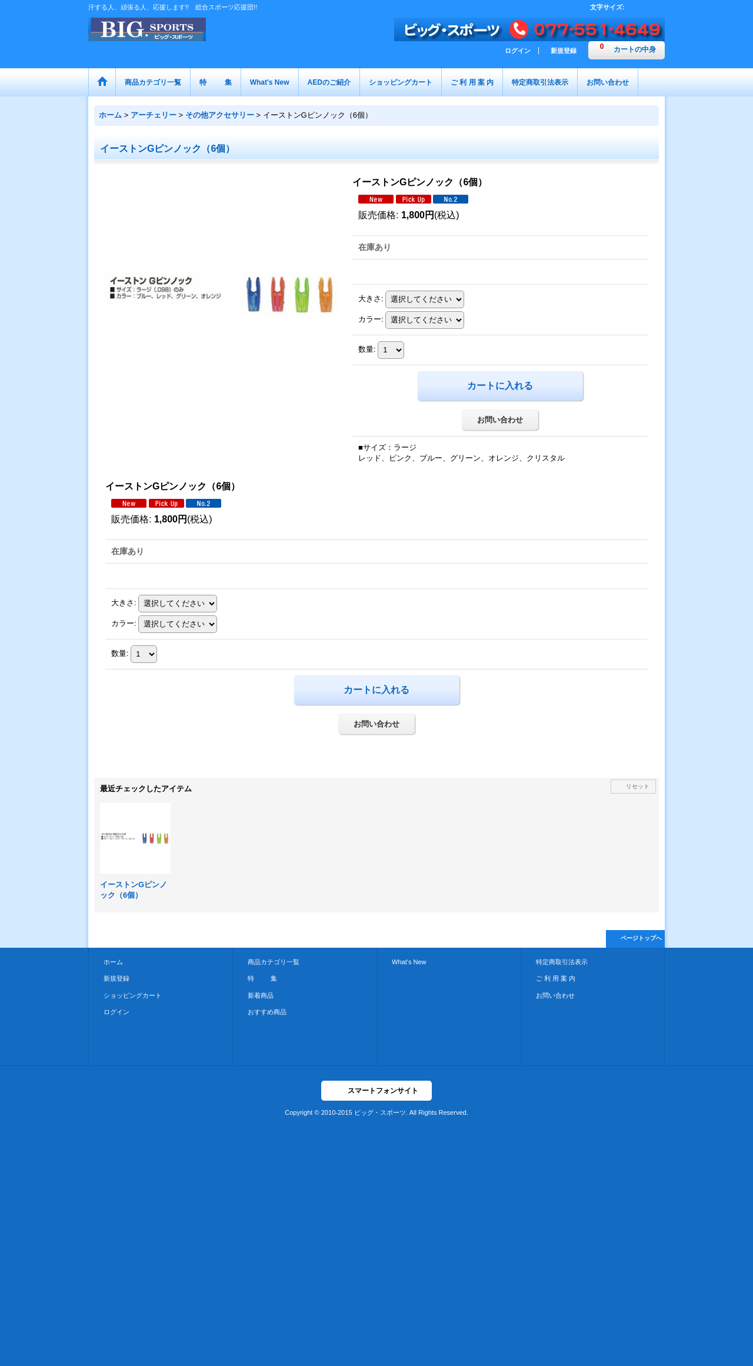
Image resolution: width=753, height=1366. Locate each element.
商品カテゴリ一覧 (273, 961)
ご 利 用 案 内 (555, 978)
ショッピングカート (133, 995)
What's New (409, 961)
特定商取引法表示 (562, 961)
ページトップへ (641, 938)
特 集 (262, 978)
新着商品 (261, 995)
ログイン (518, 50)
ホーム (113, 961)
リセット (637, 786)
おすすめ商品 (267, 1011)
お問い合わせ (500, 419)
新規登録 (564, 50)
